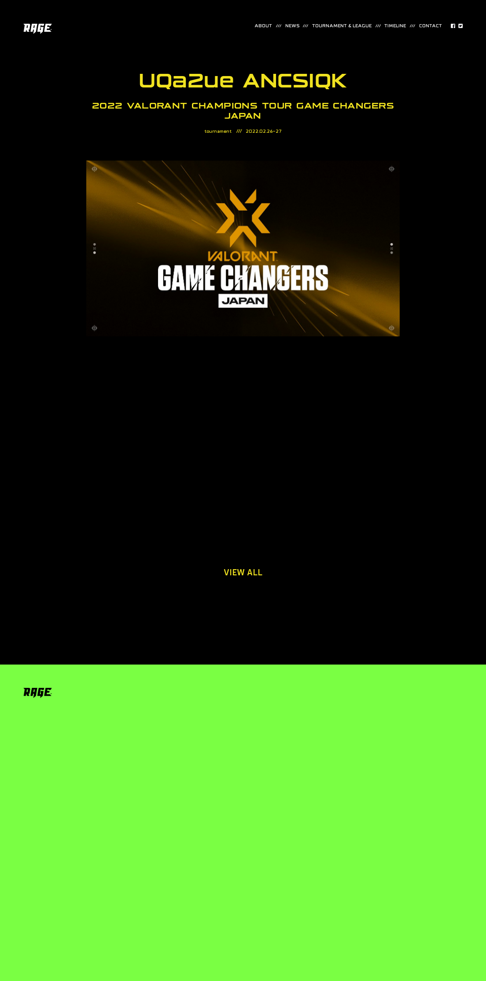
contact (430, 26)
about (263, 26)
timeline (395, 26)
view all (243, 573)
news (292, 26)
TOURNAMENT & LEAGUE (342, 26)
